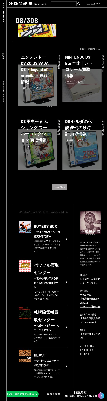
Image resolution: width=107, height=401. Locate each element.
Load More (60, 187)
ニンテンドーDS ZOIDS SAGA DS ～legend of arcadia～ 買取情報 (35, 69)
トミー (51, 106)
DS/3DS (26, 88)
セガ (35, 146)
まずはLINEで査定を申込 (20, 394)
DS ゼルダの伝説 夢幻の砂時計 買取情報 (78, 127)
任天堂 (36, 88)
